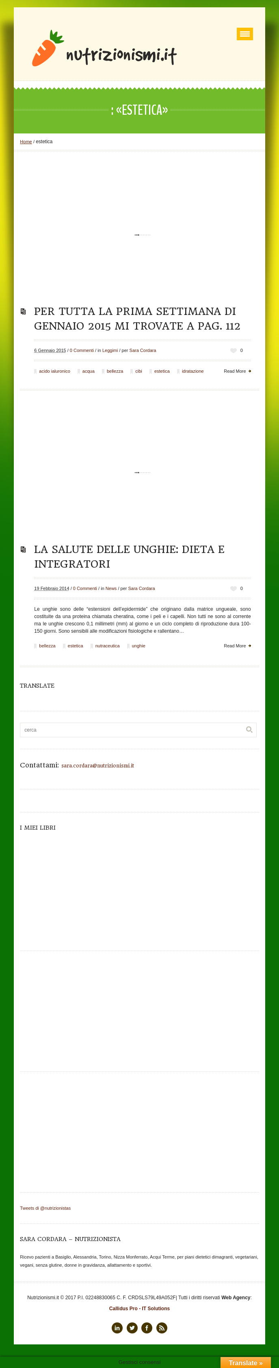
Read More (235, 371)
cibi (138, 371)
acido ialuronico (54, 371)
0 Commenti (82, 350)
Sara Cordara (143, 350)
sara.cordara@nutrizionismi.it (97, 766)
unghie (138, 645)
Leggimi (110, 350)
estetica (162, 371)
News (111, 588)
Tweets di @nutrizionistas (45, 1208)
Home (26, 141)
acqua (88, 371)
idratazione (193, 371)
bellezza (115, 371)
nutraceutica (107, 645)
